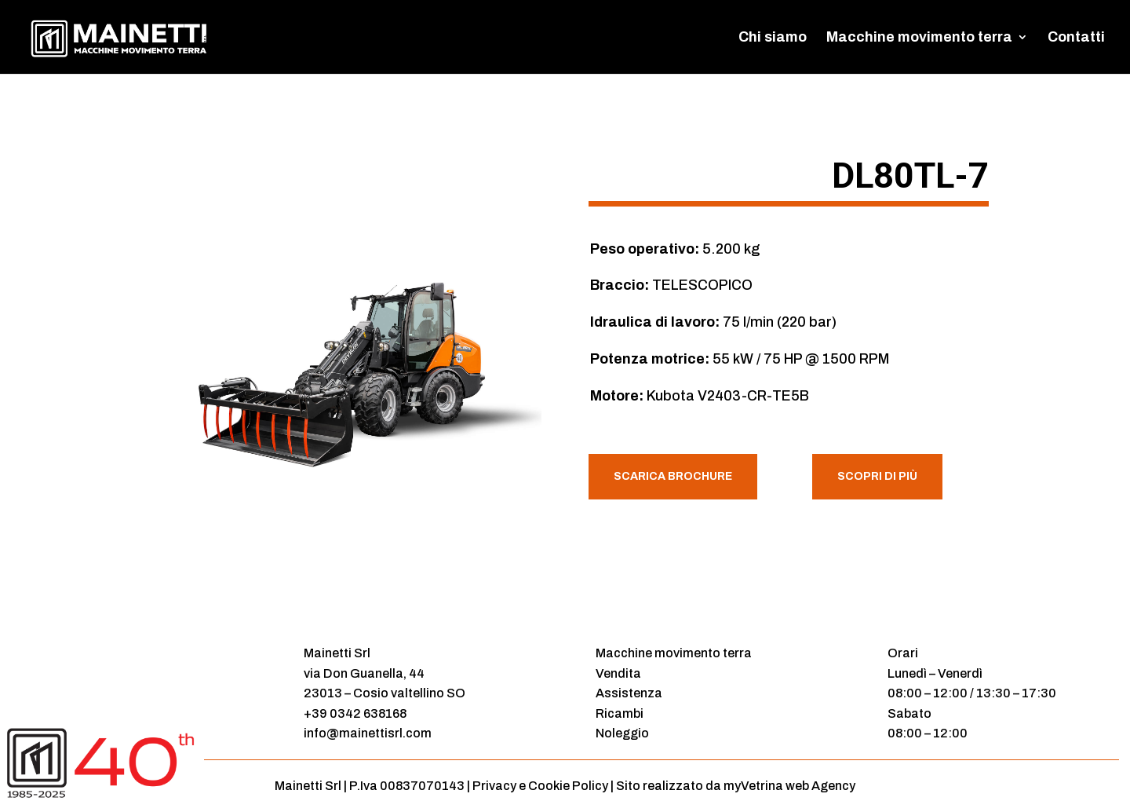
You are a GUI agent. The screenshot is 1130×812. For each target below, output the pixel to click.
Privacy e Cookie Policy (540, 785)
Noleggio (622, 733)
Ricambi (619, 713)
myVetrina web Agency (789, 785)
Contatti (1076, 38)
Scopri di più (877, 476)
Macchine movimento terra (919, 38)
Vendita (618, 673)
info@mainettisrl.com (368, 733)
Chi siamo (772, 38)
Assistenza (629, 693)
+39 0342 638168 (355, 713)
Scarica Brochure (673, 476)
